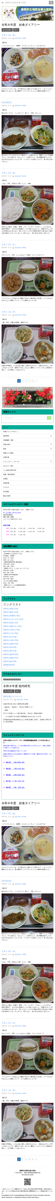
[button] (5, 397)
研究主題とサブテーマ (12, 696)
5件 (16, 30)
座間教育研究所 (9, 665)
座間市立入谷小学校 (10, 633)
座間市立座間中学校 (10, 644)
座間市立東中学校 (10, 651)
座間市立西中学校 (10, 647)
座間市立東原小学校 (10, 623)
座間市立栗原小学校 (10, 612)
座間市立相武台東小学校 (15, 3)
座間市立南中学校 (10, 661)
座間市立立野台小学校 (11, 630)
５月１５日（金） (9, 35)
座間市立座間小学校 (10, 609)
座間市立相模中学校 (10, 658)
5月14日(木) (7, 102)
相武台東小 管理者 (19, 38)
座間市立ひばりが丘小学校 (13, 619)
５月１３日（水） (9, 173)
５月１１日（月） (9, 312)
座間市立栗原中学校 (10, 654)
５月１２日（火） (9, 244)
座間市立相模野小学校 (11, 616)
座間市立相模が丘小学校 (12, 626)
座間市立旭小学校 (10, 637)
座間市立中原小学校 (10, 640)
